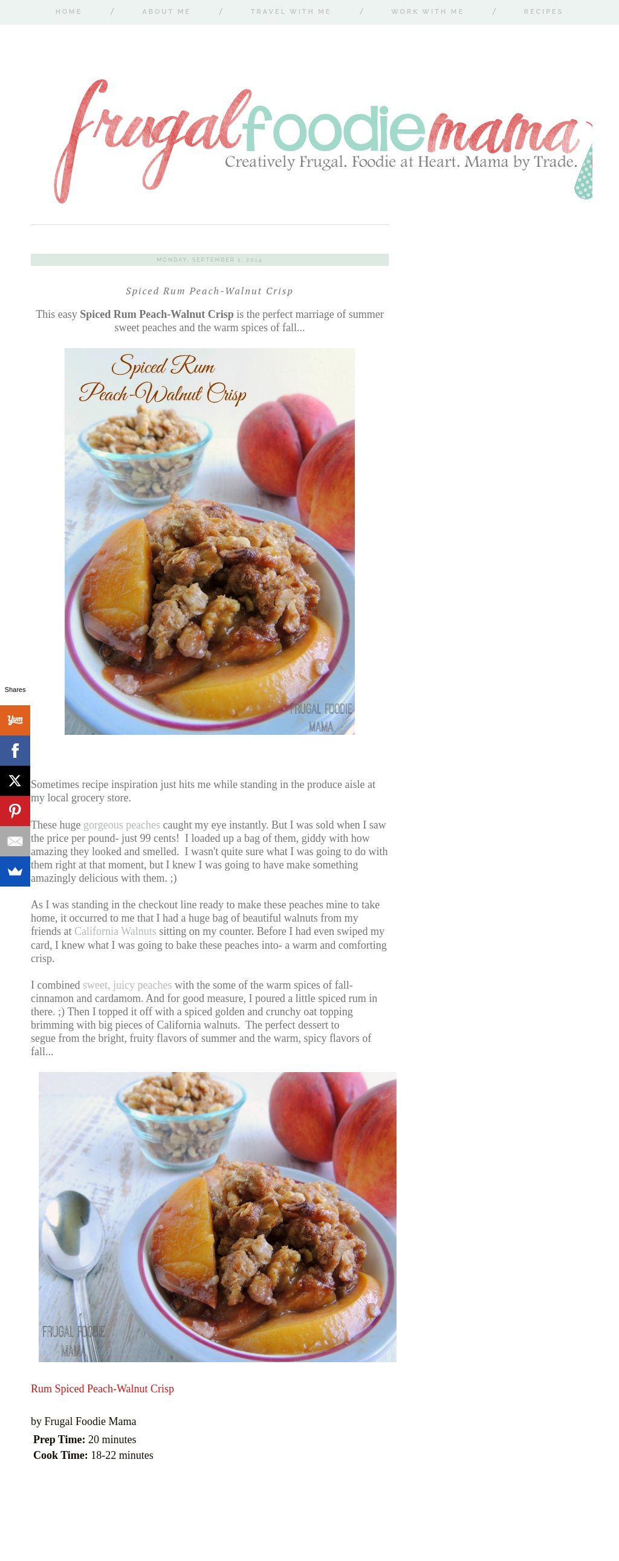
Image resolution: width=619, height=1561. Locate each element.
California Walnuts (115, 931)
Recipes (543, 12)
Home (69, 12)
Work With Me (427, 12)
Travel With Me (291, 12)
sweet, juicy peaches (127, 985)
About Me (166, 12)
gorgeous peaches (121, 825)
